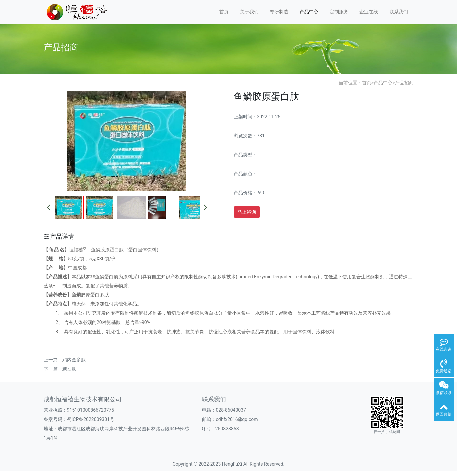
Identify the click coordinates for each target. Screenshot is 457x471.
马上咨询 (246, 212)
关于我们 (249, 11)
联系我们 (398, 11)
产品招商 (404, 82)
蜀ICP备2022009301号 (90, 419)
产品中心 (309, 11)
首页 (224, 11)
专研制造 (279, 11)
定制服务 (339, 11)
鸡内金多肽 (74, 359)
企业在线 (368, 11)
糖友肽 (69, 369)
